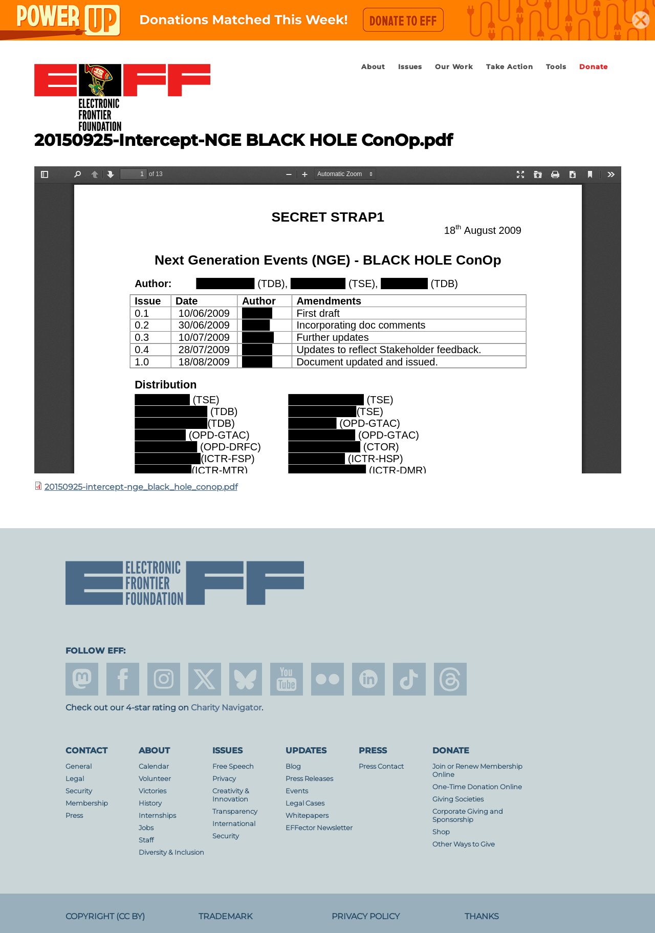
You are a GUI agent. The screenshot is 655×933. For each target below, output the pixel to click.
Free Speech (233, 766)
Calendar (154, 766)
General (79, 766)
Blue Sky (245, 679)
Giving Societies (458, 799)
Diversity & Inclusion (171, 852)
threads (450, 679)
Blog (293, 766)
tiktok (409, 679)
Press (74, 815)
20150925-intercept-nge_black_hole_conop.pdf (141, 487)
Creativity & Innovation (230, 795)
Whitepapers (307, 815)
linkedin (368, 679)
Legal (75, 779)
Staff (146, 840)
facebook (122, 679)
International (233, 824)
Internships (157, 815)
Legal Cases (305, 803)
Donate (593, 67)
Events (297, 791)
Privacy (224, 779)
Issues (410, 67)
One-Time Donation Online (477, 787)
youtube (286, 679)
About (373, 67)
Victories (152, 791)
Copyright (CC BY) (105, 916)
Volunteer (155, 779)
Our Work (454, 67)
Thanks (482, 916)
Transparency (234, 811)
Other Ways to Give (463, 844)
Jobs (146, 828)
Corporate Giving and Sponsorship (467, 815)
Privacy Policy (366, 916)
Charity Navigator (226, 707)
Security (79, 791)
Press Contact (381, 766)
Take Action (509, 67)
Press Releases (309, 779)
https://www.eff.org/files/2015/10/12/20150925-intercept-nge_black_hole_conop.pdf (327, 319)
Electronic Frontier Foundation (122, 98)
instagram (163, 679)
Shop (441, 832)
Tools (556, 67)
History (150, 803)
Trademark (225, 916)
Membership (87, 803)
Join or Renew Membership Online (477, 770)
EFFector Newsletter (319, 828)
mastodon (82, 679)
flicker (327, 679)
